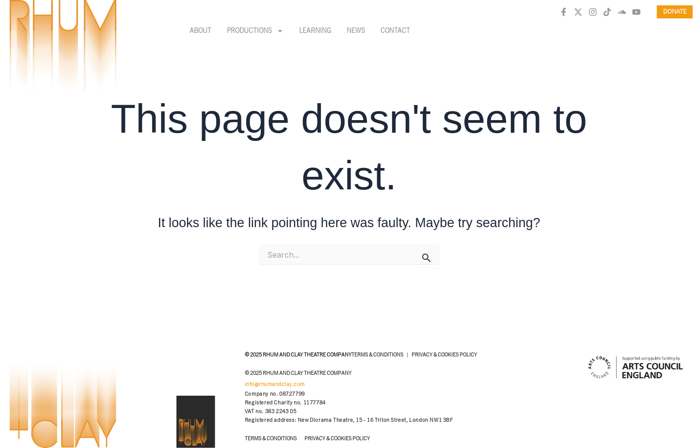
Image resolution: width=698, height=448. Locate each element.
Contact (395, 31)
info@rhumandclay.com (275, 384)
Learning (315, 31)
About (200, 31)
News (356, 31)
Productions (255, 31)
